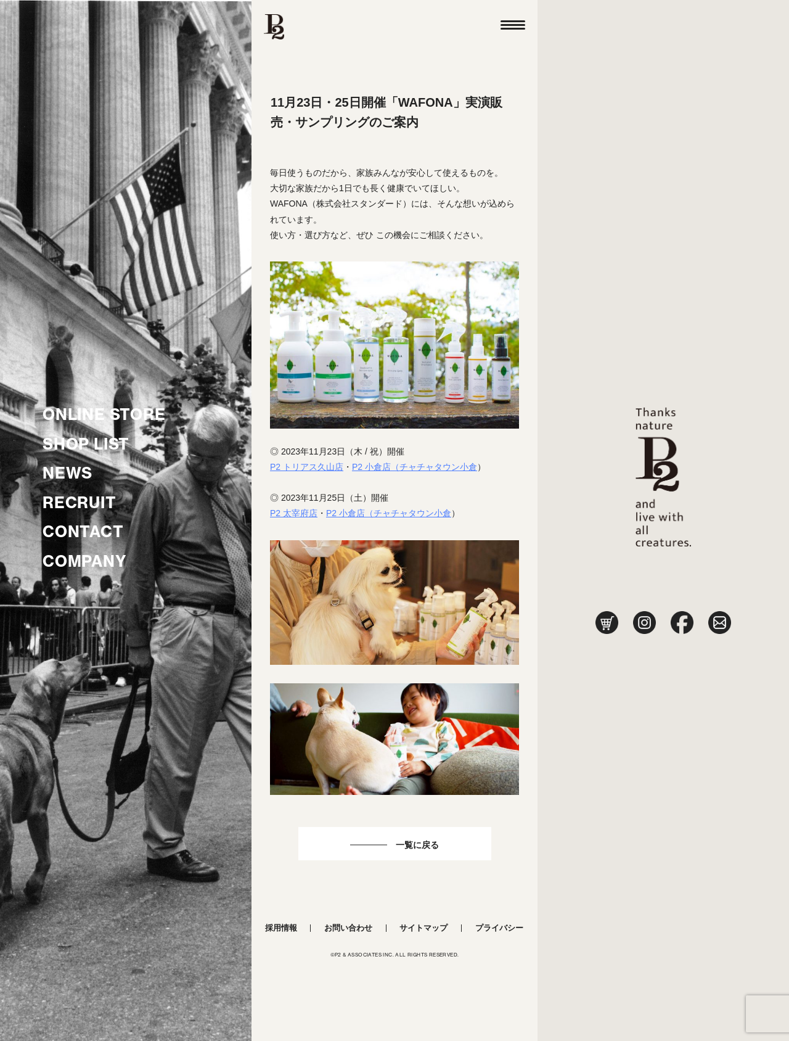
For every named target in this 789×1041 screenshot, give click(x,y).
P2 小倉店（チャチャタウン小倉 (414, 467)
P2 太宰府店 (293, 513)
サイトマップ (423, 927)
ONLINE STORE (104, 414)
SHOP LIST (86, 444)
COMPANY (85, 561)
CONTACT (83, 531)
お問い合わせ (348, 927)
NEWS (67, 473)
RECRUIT (80, 502)
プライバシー (499, 927)
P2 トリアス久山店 (306, 467)
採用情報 (281, 927)
